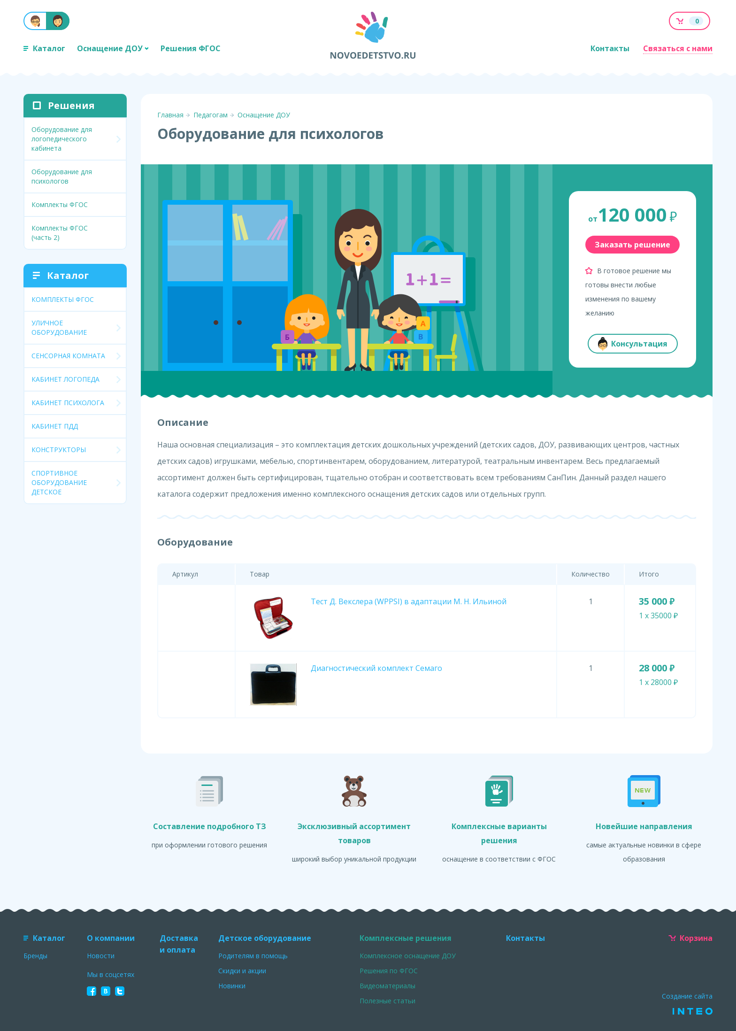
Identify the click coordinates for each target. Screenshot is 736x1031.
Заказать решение (632, 244)
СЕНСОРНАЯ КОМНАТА (68, 355)
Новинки (231, 985)
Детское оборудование (264, 938)
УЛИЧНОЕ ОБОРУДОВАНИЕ (59, 327)
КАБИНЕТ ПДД (54, 426)
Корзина (690, 938)
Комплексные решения (406, 938)
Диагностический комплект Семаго (376, 668)
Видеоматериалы (387, 985)
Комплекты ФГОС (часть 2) (59, 232)
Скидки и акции (242, 970)
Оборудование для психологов (61, 176)
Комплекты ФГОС (59, 204)
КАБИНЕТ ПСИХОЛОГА (67, 402)
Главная (170, 114)
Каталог (44, 48)
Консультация (632, 344)
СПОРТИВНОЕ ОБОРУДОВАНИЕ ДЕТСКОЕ (59, 482)
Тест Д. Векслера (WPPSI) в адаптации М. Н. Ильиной (408, 601)
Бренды (35, 955)
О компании (111, 938)
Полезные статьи (387, 1000)
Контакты (609, 48)
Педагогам (210, 114)
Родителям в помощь (253, 955)
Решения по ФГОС (389, 970)
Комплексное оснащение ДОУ (408, 955)
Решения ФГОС (191, 48)
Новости (101, 955)
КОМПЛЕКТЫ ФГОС (62, 299)
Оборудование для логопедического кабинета (61, 139)
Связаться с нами (678, 48)
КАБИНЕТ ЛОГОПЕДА (65, 379)
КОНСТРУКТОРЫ (58, 449)
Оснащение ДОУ (113, 48)
